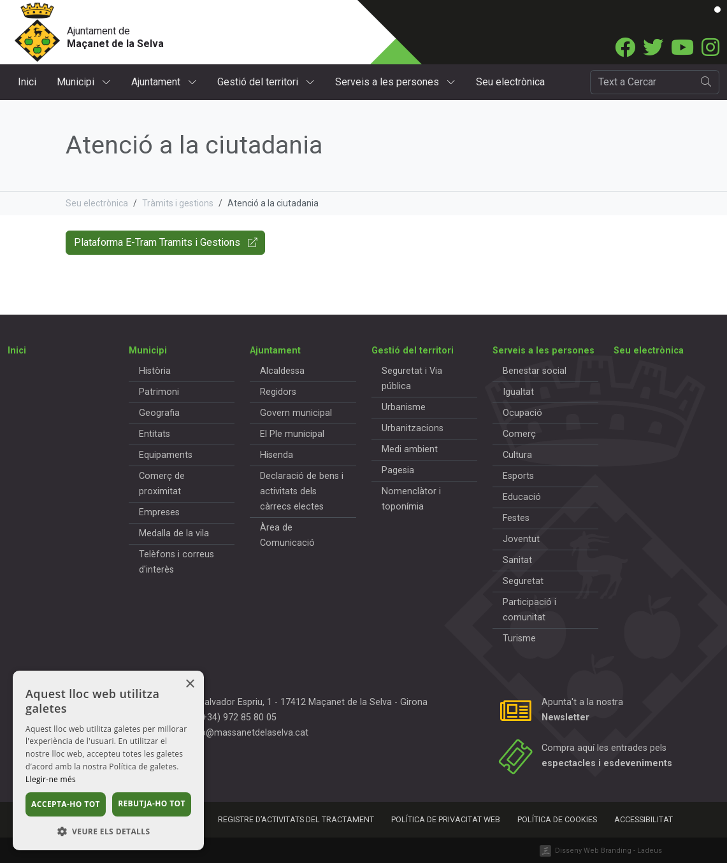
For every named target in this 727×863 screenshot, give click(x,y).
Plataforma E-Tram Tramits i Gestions (165, 242)
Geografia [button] (159, 413)
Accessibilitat (643, 819)
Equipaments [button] (165, 455)
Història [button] (155, 371)
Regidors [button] (278, 392)
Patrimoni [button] (159, 392)
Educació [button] (522, 497)
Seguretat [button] (523, 581)
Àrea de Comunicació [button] (287, 535)
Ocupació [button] (522, 413)
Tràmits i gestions (177, 203)
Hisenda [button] (276, 455)
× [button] (189, 684)
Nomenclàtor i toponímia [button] (411, 499)
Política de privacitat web (445, 819)
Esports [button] (518, 476)
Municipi (84, 82)
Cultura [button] (517, 455)
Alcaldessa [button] (282, 371)
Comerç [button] (519, 434)
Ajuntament (164, 82)
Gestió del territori (266, 82)
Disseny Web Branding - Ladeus (608, 850)
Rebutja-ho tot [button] (151, 803)
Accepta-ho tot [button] (65, 804)
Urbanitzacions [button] (412, 428)
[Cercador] (642, 82)
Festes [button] (516, 518)
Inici (27, 82)
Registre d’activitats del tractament (296, 819)
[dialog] (108, 760)
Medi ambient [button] (410, 449)
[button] (108, 831)
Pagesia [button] (398, 470)
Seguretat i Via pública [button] (412, 379)
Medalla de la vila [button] (174, 533)
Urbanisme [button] (404, 407)
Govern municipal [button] (296, 413)
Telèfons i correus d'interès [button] (176, 562)
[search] (706, 82)
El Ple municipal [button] (292, 434)
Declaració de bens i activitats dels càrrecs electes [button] (301, 491)
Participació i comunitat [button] (529, 610)
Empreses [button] (159, 512)
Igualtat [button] (518, 392)
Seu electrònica (510, 82)
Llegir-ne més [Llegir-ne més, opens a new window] (50, 779)
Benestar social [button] (534, 371)
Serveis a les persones (395, 82)
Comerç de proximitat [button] (162, 484)
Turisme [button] (519, 638)
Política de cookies (557, 819)
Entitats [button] (154, 434)
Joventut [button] (521, 539)
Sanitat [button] (517, 560)
